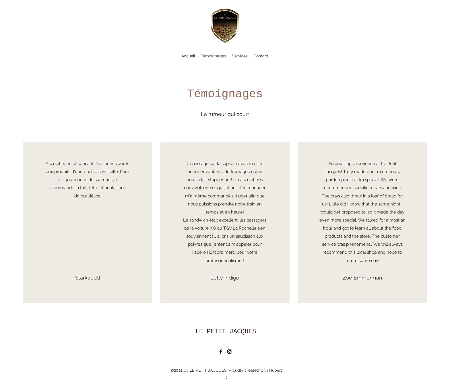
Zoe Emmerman (362, 278)
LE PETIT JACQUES (225, 331)
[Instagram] (229, 351)
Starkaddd (87, 278)
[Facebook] (221, 351)
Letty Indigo (224, 278)
